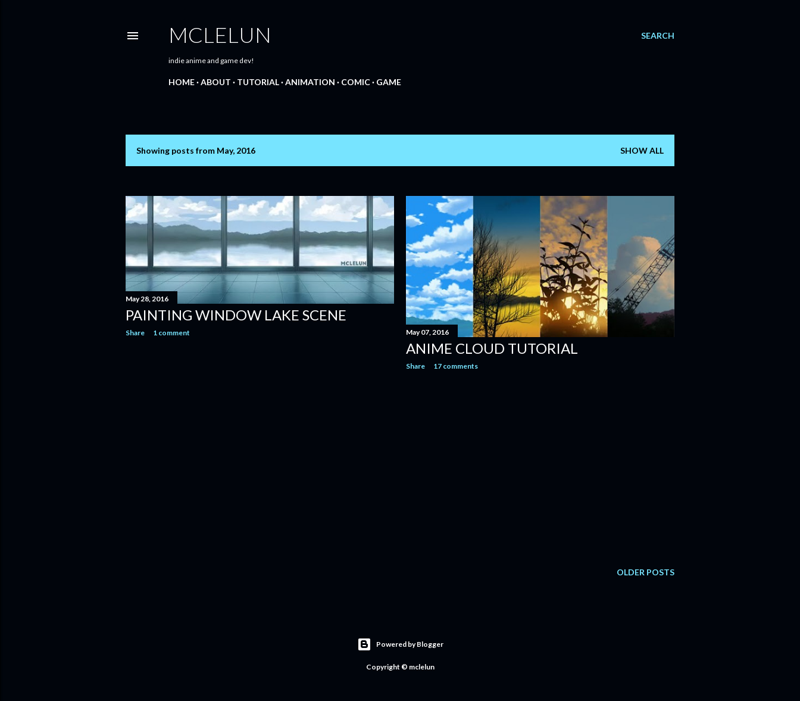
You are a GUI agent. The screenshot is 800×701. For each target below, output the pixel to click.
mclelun (219, 34)
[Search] (657, 35)
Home (181, 82)
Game (388, 82)
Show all (642, 150)
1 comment (171, 332)
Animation (310, 82)
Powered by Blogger (400, 644)
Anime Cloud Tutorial (492, 348)
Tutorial (258, 82)
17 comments (455, 366)
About (216, 82)
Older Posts (645, 572)
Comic (355, 82)
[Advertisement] (260, 450)
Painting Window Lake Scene (236, 314)
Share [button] (135, 332)
